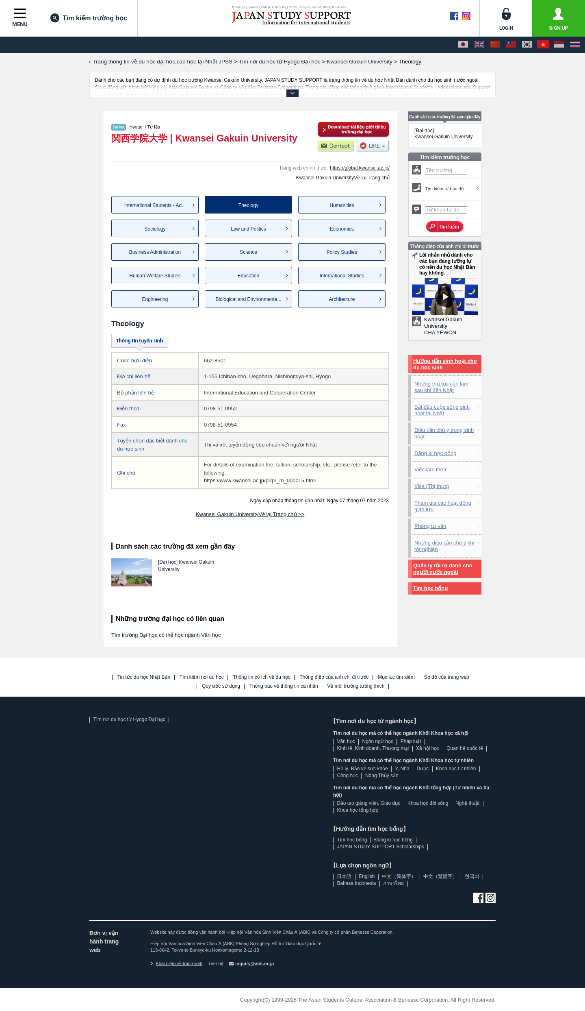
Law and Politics (248, 229)
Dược (422, 768)
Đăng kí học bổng (435, 453)
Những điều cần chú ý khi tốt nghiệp (444, 546)
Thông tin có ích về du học (261, 677)
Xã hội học (427, 748)
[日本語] (463, 44)
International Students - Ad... (155, 205)
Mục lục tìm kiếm (396, 677)
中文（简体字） (399, 876)
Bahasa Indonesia (356, 883)
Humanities (341, 205)
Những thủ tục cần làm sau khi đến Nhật (441, 387)
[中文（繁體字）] (511, 44)
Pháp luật (411, 741)
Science (248, 252)
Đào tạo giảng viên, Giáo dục (368, 803)
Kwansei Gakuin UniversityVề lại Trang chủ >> (250, 514)
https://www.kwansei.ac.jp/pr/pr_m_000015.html (260, 480)
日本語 (344, 876)
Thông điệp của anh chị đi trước (333, 677)
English (367, 876)
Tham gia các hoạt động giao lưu (442, 506)
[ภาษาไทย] (575, 44)
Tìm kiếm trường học (88, 17)
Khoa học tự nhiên (456, 768)
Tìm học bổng (430, 588)
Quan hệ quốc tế (464, 748)
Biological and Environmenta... (248, 299)
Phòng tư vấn (430, 526)
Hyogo (136, 126)
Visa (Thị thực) (431, 486)
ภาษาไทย (393, 883)
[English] (479, 44)
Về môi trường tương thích (355, 686)
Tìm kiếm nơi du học (202, 677)
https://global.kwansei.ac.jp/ (360, 168)
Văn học (346, 741)
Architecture (342, 299)
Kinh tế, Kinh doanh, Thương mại (373, 748)
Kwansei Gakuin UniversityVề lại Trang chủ (343, 178)
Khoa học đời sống (427, 803)
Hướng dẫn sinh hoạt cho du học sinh (445, 364)
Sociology (154, 229)
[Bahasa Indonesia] (559, 44)
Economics (342, 229)
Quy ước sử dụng (221, 686)
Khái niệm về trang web (176, 963)
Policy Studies (342, 252)
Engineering (155, 299)
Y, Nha (402, 768)
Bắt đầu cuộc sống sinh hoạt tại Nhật (442, 410)
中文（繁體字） (440, 876)
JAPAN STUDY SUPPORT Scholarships (380, 847)
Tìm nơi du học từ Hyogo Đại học (129, 719)
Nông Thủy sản (382, 775)
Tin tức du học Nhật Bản (144, 677)
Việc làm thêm (431, 469)
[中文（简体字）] (495, 44)
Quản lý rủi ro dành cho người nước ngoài (442, 568)
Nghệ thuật (467, 803)
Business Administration (155, 252)
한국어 (472, 876)
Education (248, 276)
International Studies (342, 276)
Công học (347, 775)
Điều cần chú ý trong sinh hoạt (444, 433)
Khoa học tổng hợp (357, 810)
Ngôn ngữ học (377, 741)
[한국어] (527, 44)
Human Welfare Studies (155, 276)
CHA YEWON (440, 332)
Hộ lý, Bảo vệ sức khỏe (362, 768)
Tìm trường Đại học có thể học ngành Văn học (166, 635)
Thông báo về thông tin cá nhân (283, 686)
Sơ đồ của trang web (446, 677)
